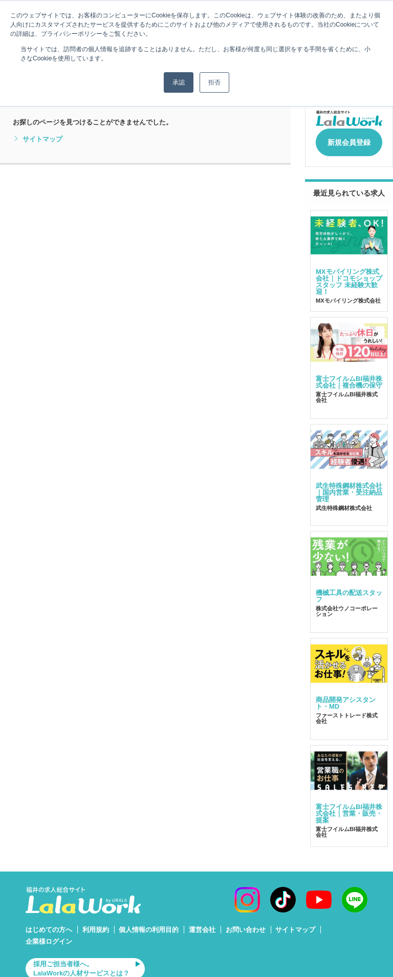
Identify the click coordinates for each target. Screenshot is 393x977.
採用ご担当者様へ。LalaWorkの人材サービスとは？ (81, 963)
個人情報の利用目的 (149, 924)
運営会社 (202, 924)
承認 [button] (178, 82)
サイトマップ (37, 139)
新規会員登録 (349, 139)
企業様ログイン (49, 936)
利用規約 (95, 924)
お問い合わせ (246, 924)
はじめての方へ (49, 924)
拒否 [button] (214, 82)
